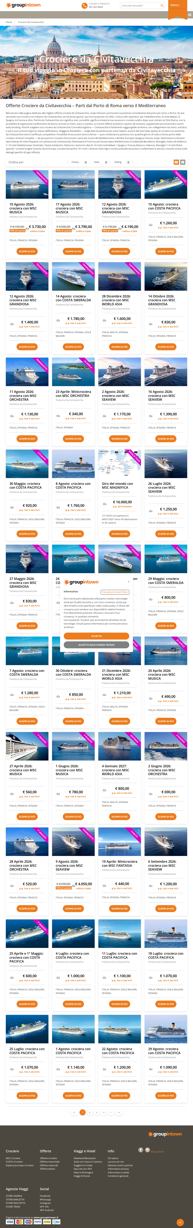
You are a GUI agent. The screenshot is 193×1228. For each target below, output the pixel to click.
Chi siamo (113, 1158)
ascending (85, 161)
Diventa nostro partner (120, 1165)
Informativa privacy (118, 1168)
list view (182, 162)
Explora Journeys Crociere (20, 1165)
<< (74, 1112)
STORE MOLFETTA (15, 1203)
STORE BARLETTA (15, 1199)
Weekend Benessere (85, 1158)
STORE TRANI (13, 1206)
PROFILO (174, 5)
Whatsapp (45, 1199)
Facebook (45, 1195)
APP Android (47, 1210)
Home (9, 22)
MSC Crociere (13, 1158)
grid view (176, 162)
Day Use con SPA (83, 1168)
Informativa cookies (118, 1172)
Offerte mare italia (50, 1161)
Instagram (45, 1203)
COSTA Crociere (14, 1161)
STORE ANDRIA (14, 1195)
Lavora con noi (116, 1161)
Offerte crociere (48, 1158)
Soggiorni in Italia (83, 1165)
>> (119, 1112)
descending (85, 163)
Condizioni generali (118, 1176)
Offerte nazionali (49, 1165)
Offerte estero (47, 1168)
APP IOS (44, 1206)
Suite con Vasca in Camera (88, 1161)
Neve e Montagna (83, 1172)
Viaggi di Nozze (82, 1176)
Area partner (157, 1151)
